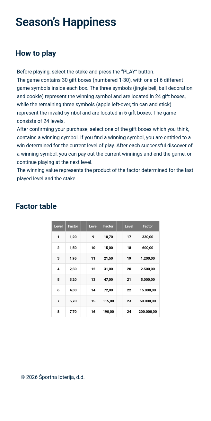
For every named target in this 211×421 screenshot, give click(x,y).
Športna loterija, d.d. (61, 377)
